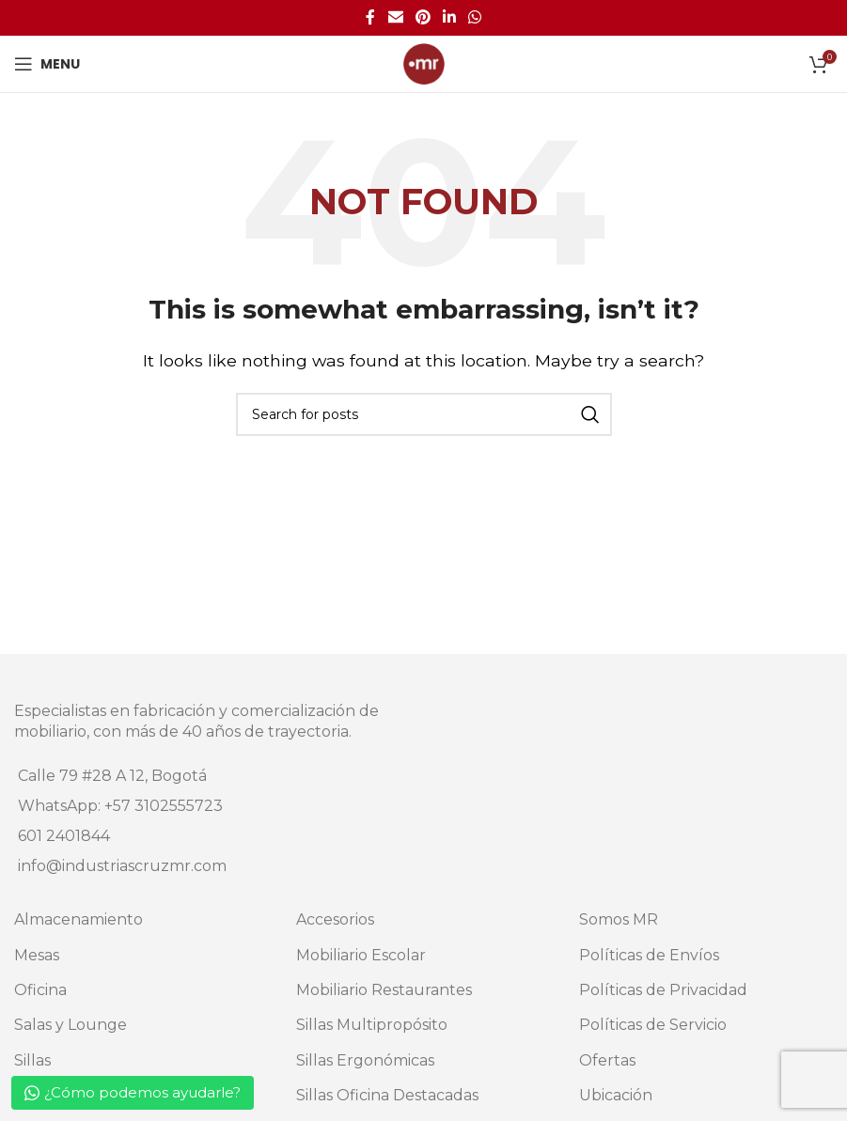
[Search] (424, 414)
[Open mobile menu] (47, 64)
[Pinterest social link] (422, 17)
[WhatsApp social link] (475, 17)
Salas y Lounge (70, 1025)
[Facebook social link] (370, 17)
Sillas (32, 1060)
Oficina (40, 990)
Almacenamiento (78, 919)
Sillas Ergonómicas (365, 1060)
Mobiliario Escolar (361, 955)
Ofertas (607, 1060)
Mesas (36, 955)
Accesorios (335, 919)
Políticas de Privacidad (663, 990)
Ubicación (615, 1095)
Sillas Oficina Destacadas (387, 1095)
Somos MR (618, 919)
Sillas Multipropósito (371, 1025)
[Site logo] (423, 62)
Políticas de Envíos (649, 955)
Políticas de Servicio (653, 1025)
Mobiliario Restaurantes (384, 990)
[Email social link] (395, 17)
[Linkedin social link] (450, 17)
